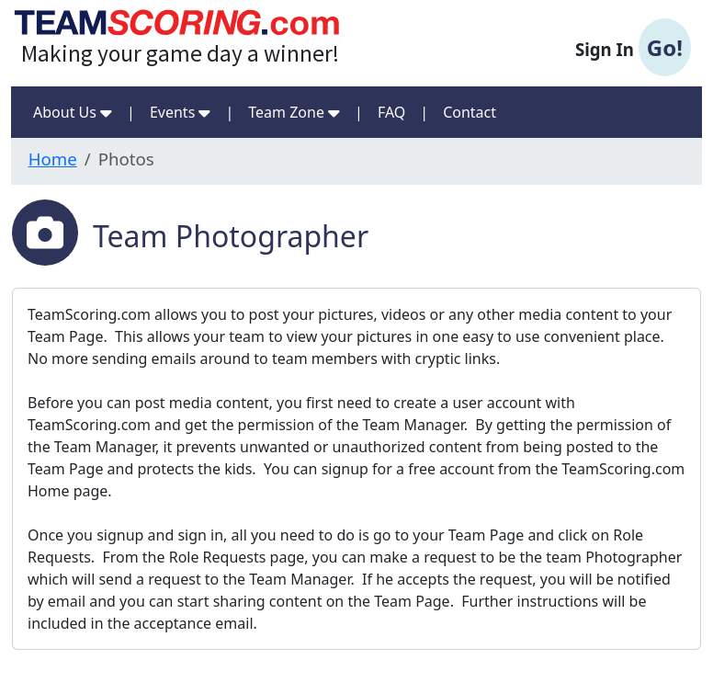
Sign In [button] (633, 48)
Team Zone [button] (294, 112)
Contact (469, 112)
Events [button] (180, 112)
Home (52, 158)
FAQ (391, 112)
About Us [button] (72, 112)
